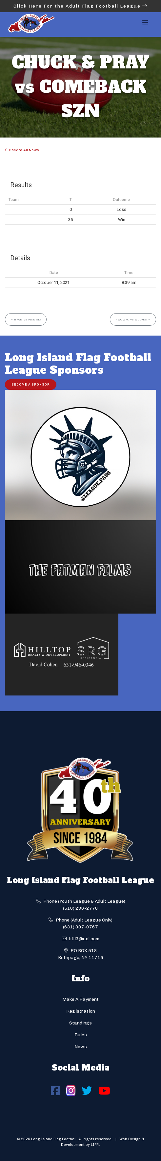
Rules (80, 1035)
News (80, 1046)
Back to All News (22, 150)
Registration (80, 1011)
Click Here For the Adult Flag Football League (80, 6)
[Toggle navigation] (145, 24)
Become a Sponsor (30, 384)
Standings (80, 1023)
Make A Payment (80, 999)
